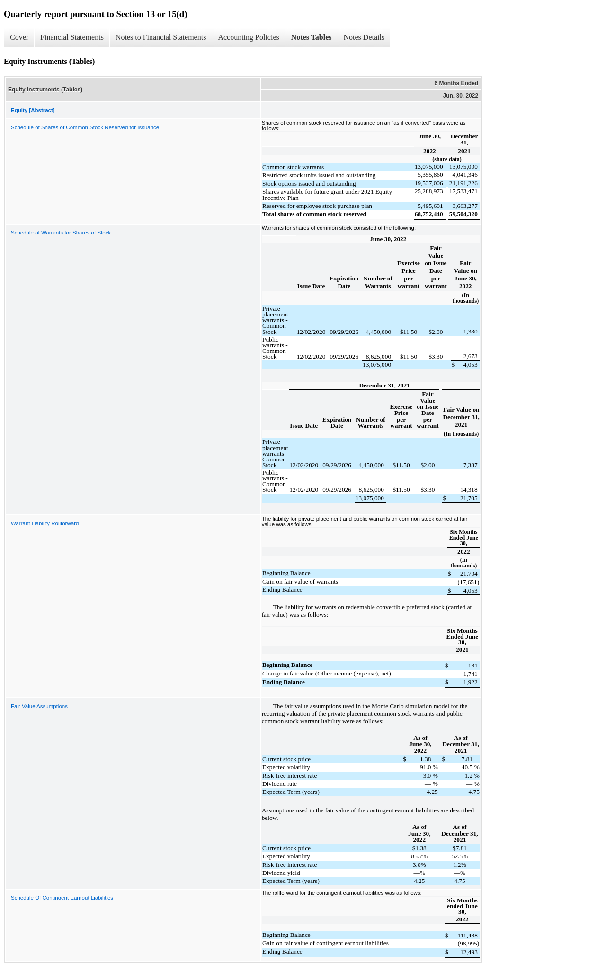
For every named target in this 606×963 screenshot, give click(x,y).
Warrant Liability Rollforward (45, 523)
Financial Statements (72, 37)
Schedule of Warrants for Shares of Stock (61, 232)
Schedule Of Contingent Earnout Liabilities (62, 897)
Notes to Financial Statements (161, 37)
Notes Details (364, 37)
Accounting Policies (248, 37)
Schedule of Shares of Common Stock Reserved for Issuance (85, 127)
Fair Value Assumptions (39, 706)
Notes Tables (311, 37)
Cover (19, 37)
